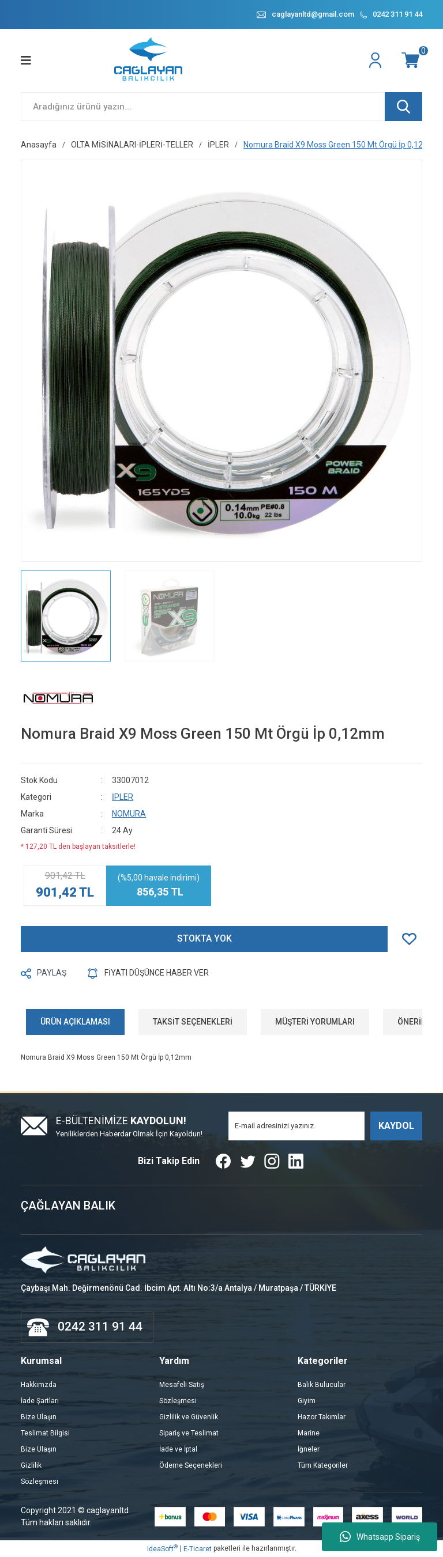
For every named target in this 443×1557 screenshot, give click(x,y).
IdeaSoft (162, 1548)
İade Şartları (40, 1401)
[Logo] (149, 60)
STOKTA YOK (204, 939)
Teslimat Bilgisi (45, 1433)
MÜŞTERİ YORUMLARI (315, 1021)
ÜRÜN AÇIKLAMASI (75, 1021)
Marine (309, 1433)
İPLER (122, 797)
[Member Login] (376, 60)
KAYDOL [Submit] (396, 1125)
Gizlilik (31, 1465)
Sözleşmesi (39, 1481)
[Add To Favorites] (412, 939)
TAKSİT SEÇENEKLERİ (192, 1021)
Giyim (307, 1401)
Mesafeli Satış (181, 1385)
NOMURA (129, 813)
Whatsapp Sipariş (380, 1536)
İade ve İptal (178, 1449)
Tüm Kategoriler (323, 1465)
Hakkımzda (39, 1385)
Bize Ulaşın (39, 1417)
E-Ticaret (197, 1549)
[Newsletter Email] (296, 1126)
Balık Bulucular (322, 1385)
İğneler (309, 1449)
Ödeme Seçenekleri (190, 1465)
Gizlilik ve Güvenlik (188, 1417)
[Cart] (411, 60)
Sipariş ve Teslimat (189, 1433)
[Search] (221, 106)
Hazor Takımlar (322, 1417)
